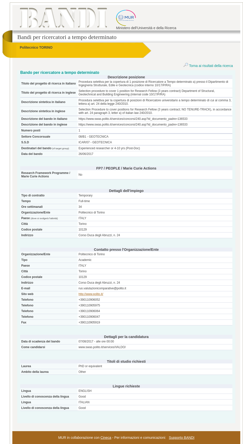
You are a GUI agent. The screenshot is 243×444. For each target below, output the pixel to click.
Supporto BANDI (182, 438)
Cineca (106, 438)
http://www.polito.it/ (91, 294)
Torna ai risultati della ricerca (208, 66)
